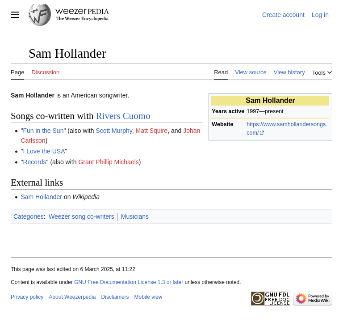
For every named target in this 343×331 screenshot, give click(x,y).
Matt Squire (152, 130)
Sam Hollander (41, 196)
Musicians (135, 216)
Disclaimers (115, 297)
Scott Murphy (114, 130)
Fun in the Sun (43, 130)
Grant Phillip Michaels (108, 162)
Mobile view (148, 297)
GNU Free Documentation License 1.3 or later (128, 282)
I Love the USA (44, 151)
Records (34, 162)
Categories (28, 216)
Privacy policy (27, 297)
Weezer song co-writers (81, 216)
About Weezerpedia (72, 297)
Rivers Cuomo (123, 115)
